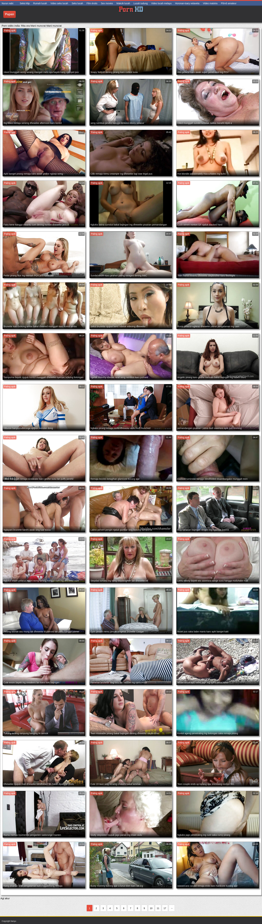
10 (151, 908)
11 (158, 908)
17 (165, 908)
